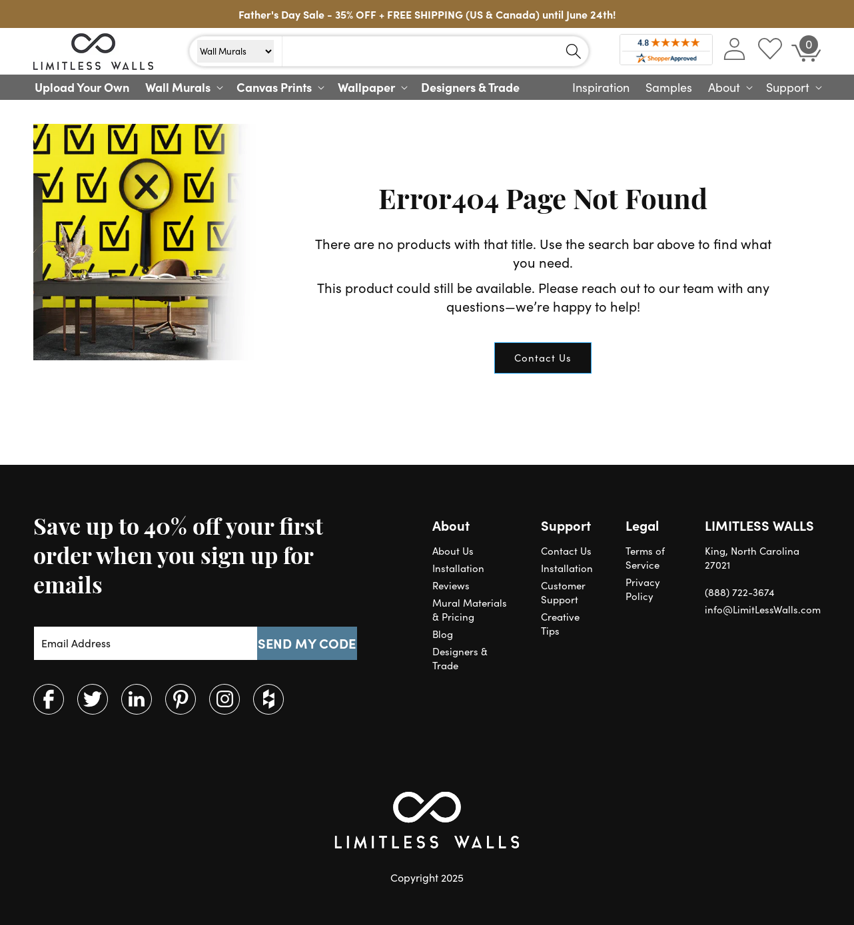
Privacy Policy (643, 589)
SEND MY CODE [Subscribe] (307, 643)
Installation (458, 568)
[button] (182, 87)
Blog (442, 634)
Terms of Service (645, 557)
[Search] (573, 51)
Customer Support (563, 592)
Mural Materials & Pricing (469, 609)
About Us (453, 550)
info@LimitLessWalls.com (763, 609)
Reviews (451, 585)
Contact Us (543, 357)
